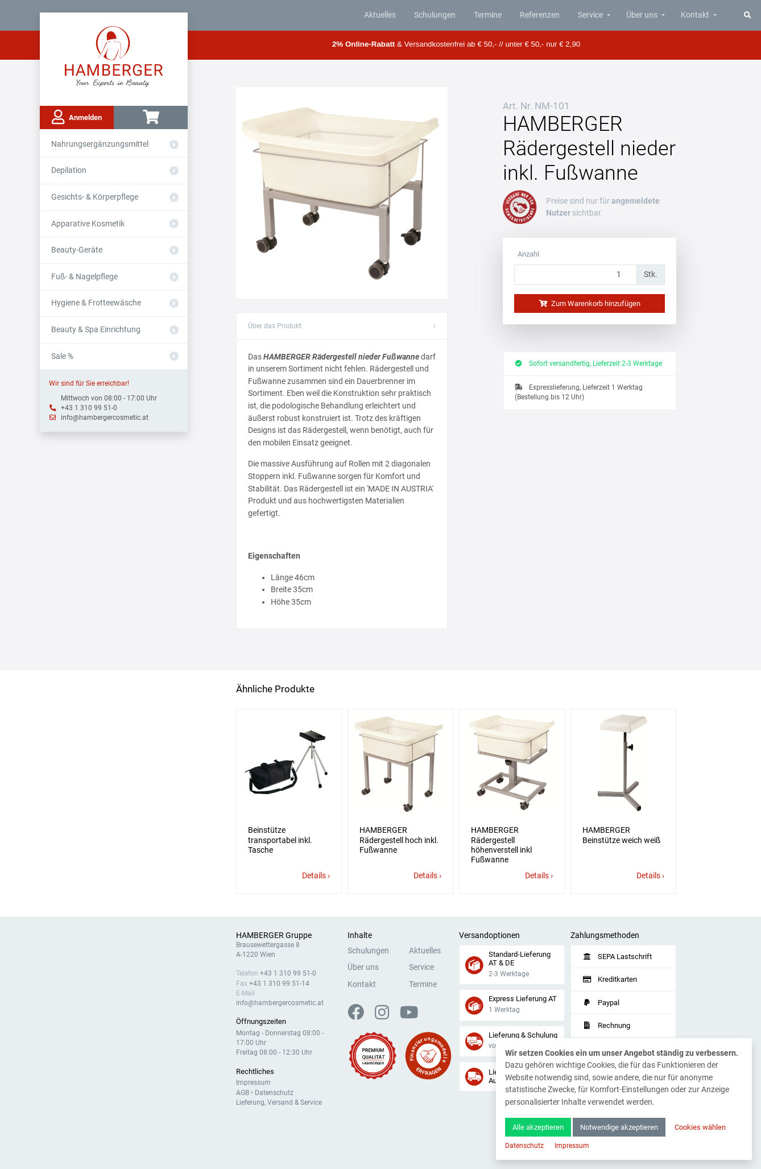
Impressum (253, 1083)
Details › (316, 876)
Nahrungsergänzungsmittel (99, 144)
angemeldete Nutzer (603, 207)
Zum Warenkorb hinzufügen (589, 303)
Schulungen (435, 15)
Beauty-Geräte (76, 250)
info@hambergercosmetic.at (104, 418)
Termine (488, 15)
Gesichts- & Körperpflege (94, 197)
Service (590, 15)
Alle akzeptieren (538, 1127)
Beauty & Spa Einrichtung (95, 329)
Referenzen (540, 15)
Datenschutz (274, 1093)
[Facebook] (360, 1016)
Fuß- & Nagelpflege (84, 277)
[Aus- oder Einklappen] (174, 144)
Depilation (68, 170)
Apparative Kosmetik (88, 224)
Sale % (62, 356)
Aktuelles (380, 15)
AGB (242, 1093)
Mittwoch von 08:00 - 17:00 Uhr (109, 398)
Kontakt (695, 15)
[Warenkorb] (151, 117)
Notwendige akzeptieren (619, 1127)
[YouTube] (409, 1016)
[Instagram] (386, 1016)
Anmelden (77, 117)
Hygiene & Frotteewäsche (96, 303)
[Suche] (748, 15)
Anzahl (528, 254)
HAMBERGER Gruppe (274, 935)
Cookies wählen (700, 1127)
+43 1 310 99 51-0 (89, 408)
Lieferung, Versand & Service (279, 1102)
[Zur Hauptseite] (114, 56)
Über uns (641, 15)
